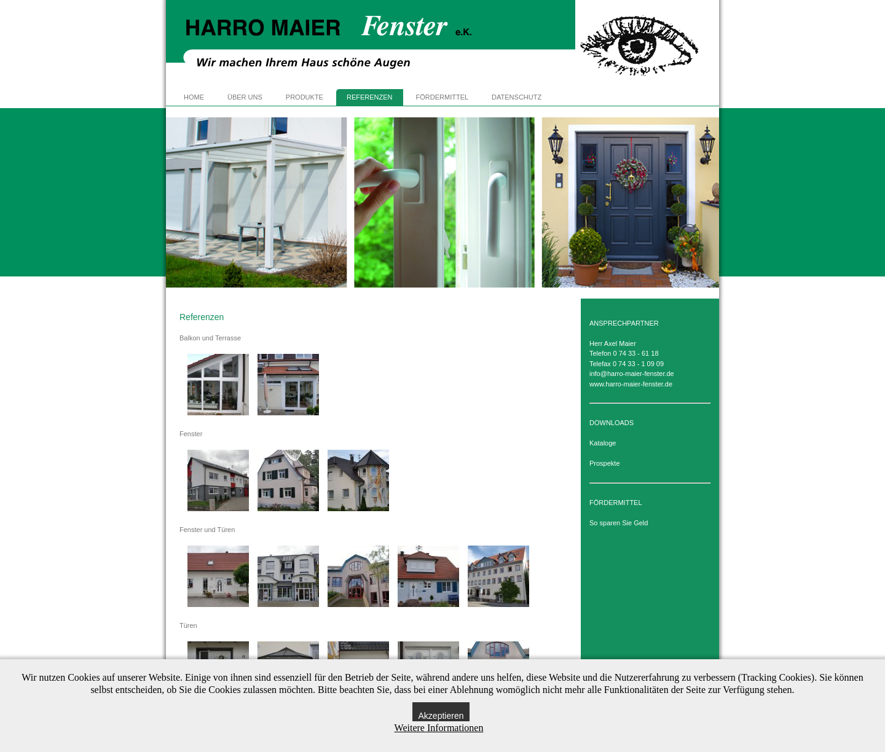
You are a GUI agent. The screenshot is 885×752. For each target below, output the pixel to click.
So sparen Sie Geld (618, 523)
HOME (194, 97)
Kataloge (602, 443)
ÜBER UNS (244, 97)
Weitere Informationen (439, 728)
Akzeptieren (441, 716)
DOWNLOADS (611, 422)
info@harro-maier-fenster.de (631, 373)
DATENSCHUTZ (516, 97)
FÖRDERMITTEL (442, 97)
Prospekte (604, 463)
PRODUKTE (304, 97)
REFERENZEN (370, 97)
